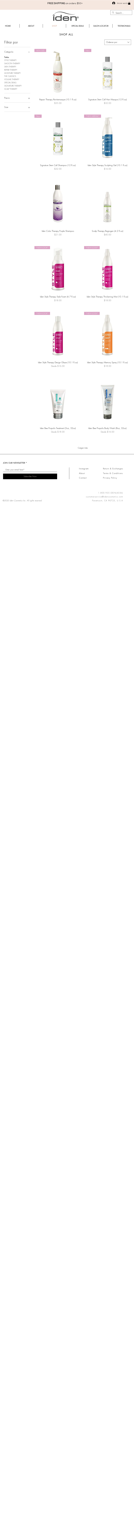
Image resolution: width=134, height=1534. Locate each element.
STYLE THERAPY (10, 60)
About (82, 473)
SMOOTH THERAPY (12, 63)
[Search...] (121, 12)
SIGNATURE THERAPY (13, 85)
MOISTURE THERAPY (12, 73)
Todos (6, 57)
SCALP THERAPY (10, 88)
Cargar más (83, 448)
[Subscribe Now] (30, 476)
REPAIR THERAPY (10, 69)
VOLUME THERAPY (11, 79)
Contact (83, 478)
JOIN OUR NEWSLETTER (14, 463)
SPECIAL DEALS (10, 82)
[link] (129, 3)
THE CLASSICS (10, 76)
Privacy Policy (110, 478)
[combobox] (117, 42)
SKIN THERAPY (10, 66)
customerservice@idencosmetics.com (104, 496)
